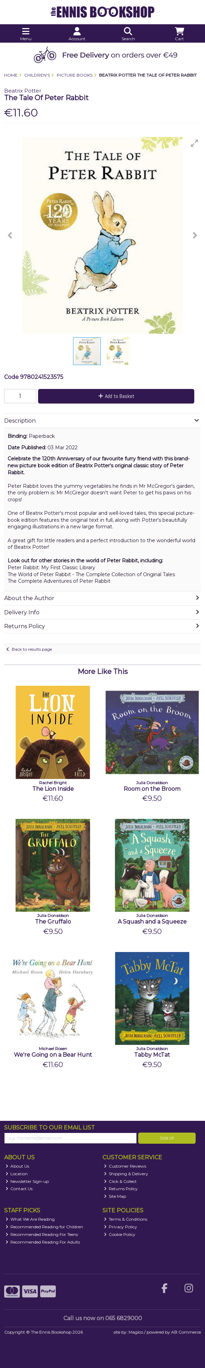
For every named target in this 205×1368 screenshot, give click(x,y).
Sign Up (167, 1138)
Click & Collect (120, 1181)
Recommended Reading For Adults (43, 1242)
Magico (135, 1332)
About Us (17, 1166)
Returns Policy (121, 1188)
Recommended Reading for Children (44, 1226)
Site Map (115, 1196)
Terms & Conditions (126, 1219)
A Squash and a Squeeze (152, 921)
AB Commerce (186, 1332)
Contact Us (19, 1188)
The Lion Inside (53, 789)
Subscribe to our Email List (49, 1127)
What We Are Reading (30, 1219)
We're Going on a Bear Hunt (53, 1054)
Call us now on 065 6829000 (102, 1318)
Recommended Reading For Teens (42, 1234)
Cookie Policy (120, 1234)
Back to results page (32, 649)
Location (17, 1173)
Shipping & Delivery (126, 1173)
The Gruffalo (53, 921)
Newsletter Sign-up (27, 1181)
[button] (194, 143)
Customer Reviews (125, 1166)
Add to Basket (116, 396)
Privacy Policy (120, 1226)
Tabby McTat (152, 1054)
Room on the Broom (152, 789)
